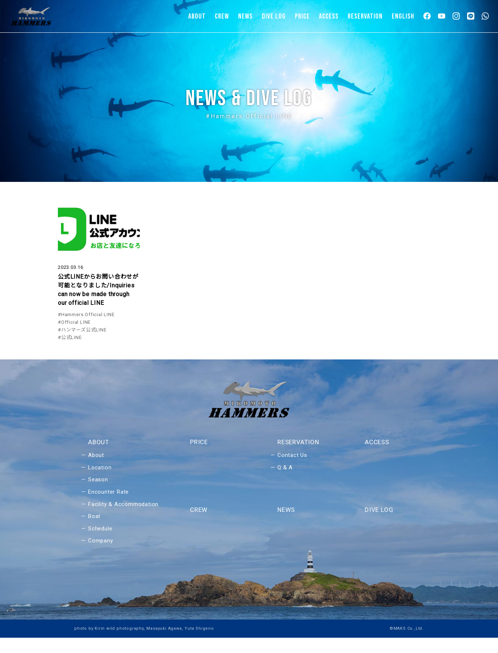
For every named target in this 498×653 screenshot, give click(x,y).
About (96, 470)
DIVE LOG (274, 16)
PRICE (302, 16)
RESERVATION (365, 16)
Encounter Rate (108, 507)
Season (98, 495)
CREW (222, 16)
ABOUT (197, 16)
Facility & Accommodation (123, 519)
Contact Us (292, 470)
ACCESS (329, 16)
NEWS (245, 16)
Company (100, 556)
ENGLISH (403, 16)
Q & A (285, 482)
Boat (94, 531)
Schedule (100, 544)
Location (99, 482)
